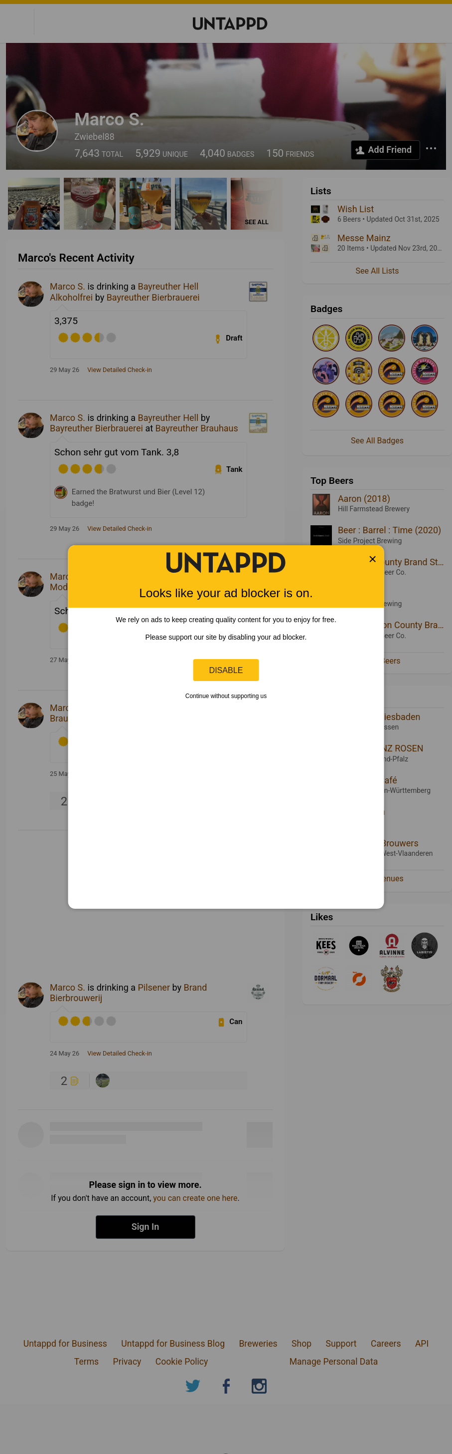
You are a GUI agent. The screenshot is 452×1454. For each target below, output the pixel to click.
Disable (226, 670)
